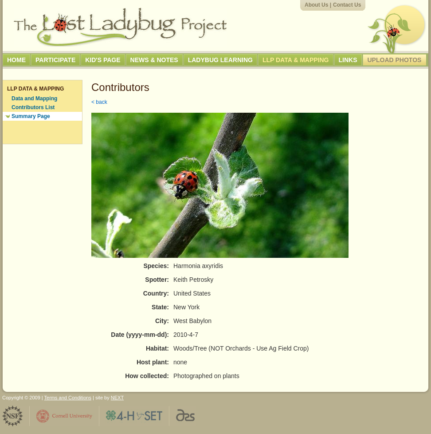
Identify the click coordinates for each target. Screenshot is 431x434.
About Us (316, 5)
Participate (55, 59)
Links (348, 59)
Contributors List (33, 107)
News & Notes (154, 59)
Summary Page (31, 116)
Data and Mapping (34, 98)
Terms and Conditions (67, 397)
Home (16, 59)
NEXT (117, 397)
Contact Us (347, 5)
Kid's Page (102, 59)
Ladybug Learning (220, 59)
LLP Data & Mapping (296, 59)
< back (99, 102)
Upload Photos (395, 59)
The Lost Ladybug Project (120, 27)
